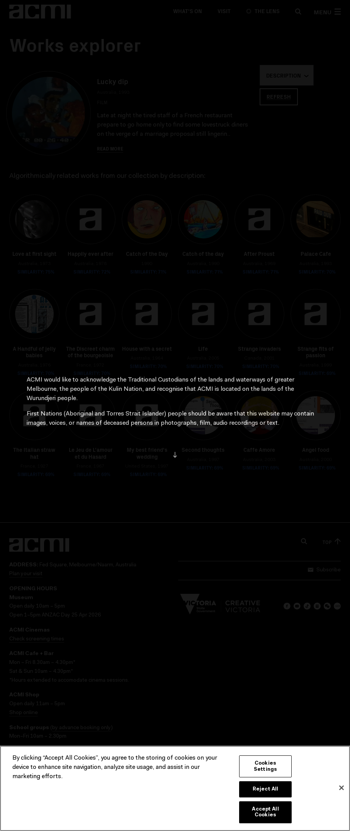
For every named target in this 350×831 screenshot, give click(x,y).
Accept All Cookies (265, 813)
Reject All (265, 790)
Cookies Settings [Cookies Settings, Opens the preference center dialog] (265, 767)
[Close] (341, 788)
